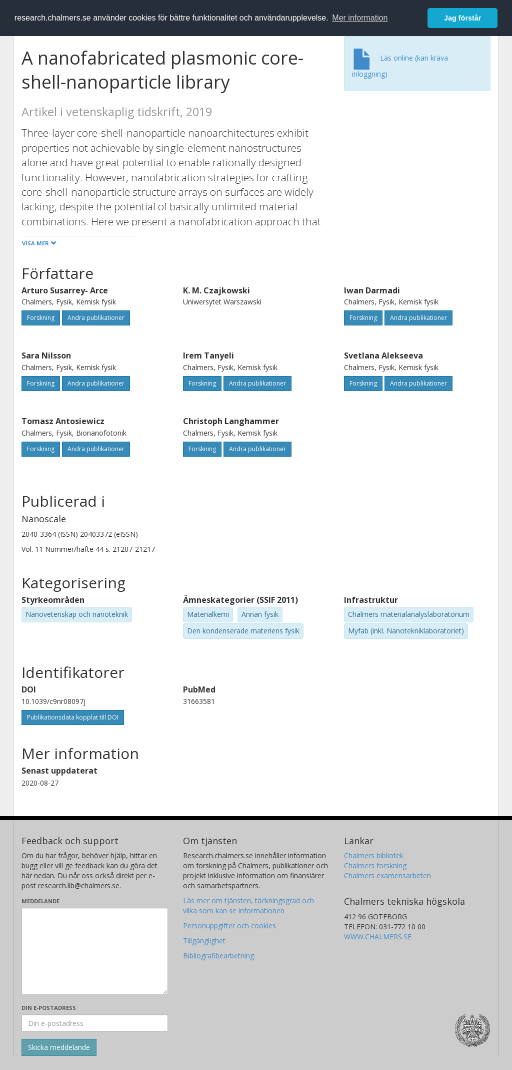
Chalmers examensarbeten (387, 875)
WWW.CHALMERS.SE (378, 936)
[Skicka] (59, 1047)
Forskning (40, 317)
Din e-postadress (49, 1007)
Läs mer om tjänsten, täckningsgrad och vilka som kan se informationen (248, 905)
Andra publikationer (96, 317)
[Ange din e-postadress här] (95, 1022)
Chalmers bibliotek (374, 855)
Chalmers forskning (375, 865)
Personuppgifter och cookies (229, 925)
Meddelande (41, 901)
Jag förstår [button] (462, 18)
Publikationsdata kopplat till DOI (72, 717)
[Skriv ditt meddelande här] (95, 951)
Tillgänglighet (204, 940)
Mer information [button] (360, 18)
